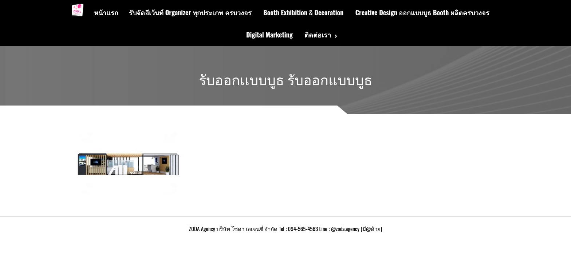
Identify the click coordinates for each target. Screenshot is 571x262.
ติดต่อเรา (320, 34)
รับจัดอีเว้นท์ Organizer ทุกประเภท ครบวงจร (190, 12)
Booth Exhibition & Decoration (303, 12)
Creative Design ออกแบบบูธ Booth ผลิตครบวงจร (422, 12)
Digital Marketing (269, 34)
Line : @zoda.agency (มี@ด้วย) (350, 229)
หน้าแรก (106, 12)
